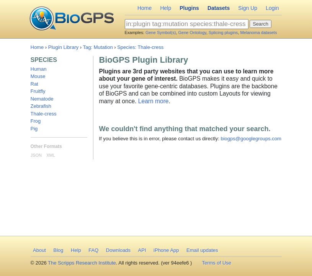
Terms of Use (216, 263)
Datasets (218, 8)
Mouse (38, 76)
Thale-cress (44, 114)
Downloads (118, 250)
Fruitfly (38, 91)
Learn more (153, 101)
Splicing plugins (223, 32)
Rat (34, 84)
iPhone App (166, 250)
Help (165, 8)
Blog (58, 250)
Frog (36, 121)
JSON (36, 155)
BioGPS (71, 19)
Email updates (202, 250)
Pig (34, 129)
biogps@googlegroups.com (251, 138)
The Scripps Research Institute (82, 263)
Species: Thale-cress (140, 47)
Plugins (189, 8)
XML (50, 155)
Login (272, 8)
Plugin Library (63, 47)
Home (144, 8)
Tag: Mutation (98, 47)
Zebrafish (41, 106)
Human (39, 69)
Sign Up (247, 8)
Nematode (42, 99)
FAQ (93, 250)
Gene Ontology (192, 32)
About (39, 250)
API (142, 250)
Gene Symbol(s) (160, 32)
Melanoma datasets (258, 32)
